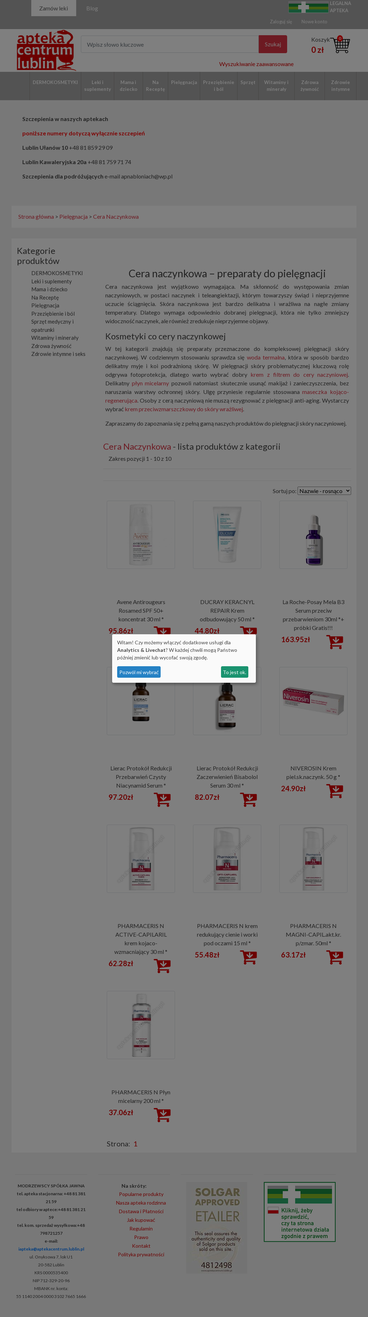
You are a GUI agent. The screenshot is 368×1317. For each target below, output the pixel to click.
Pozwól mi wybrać (139, 672)
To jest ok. (234, 672)
